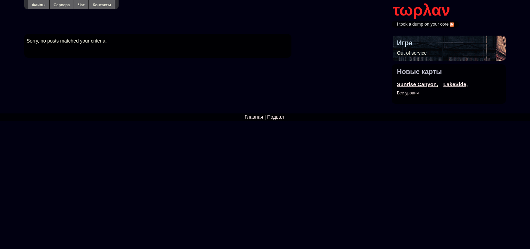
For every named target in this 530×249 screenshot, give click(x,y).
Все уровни (408, 93)
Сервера (62, 5)
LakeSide (454, 84)
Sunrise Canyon (417, 84)
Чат (81, 5)
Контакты (102, 5)
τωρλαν (421, 10)
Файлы (38, 5)
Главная (254, 117)
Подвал (275, 117)
